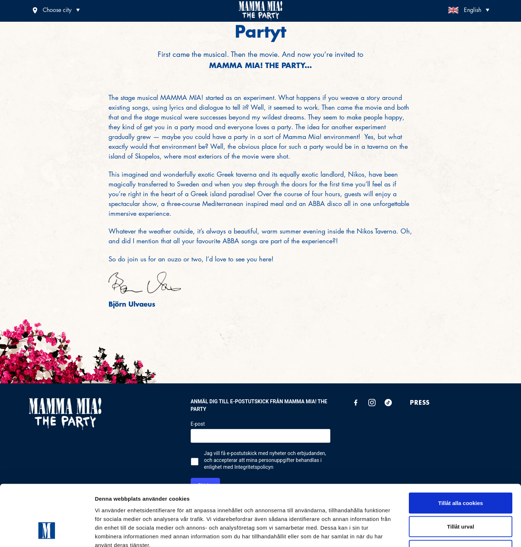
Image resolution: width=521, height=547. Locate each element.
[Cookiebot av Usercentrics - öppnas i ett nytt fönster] (47, 532)
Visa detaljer (393, 533)
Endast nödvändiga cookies (460, 499)
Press (420, 403)
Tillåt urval (460, 476)
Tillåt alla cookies (460, 452)
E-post (198, 424)
